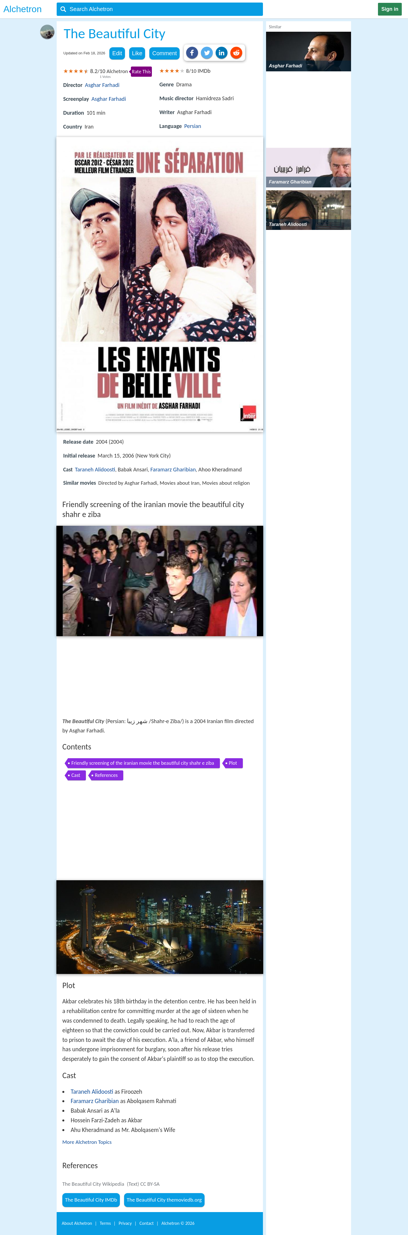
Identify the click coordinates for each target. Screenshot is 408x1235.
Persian (192, 126)
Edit (117, 53)
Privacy (125, 1223)
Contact (146, 1223)
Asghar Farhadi (102, 85)
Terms (105, 1223)
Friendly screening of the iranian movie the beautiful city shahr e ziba (142, 763)
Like (137, 53)
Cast (75, 775)
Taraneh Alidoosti (95, 469)
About (77, 1223)
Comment (164, 53)
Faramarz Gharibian (173, 469)
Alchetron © (178, 1223)
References (106, 775)
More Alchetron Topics (87, 1142)
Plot (233, 763)
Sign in (389, 9)
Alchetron (22, 9)
